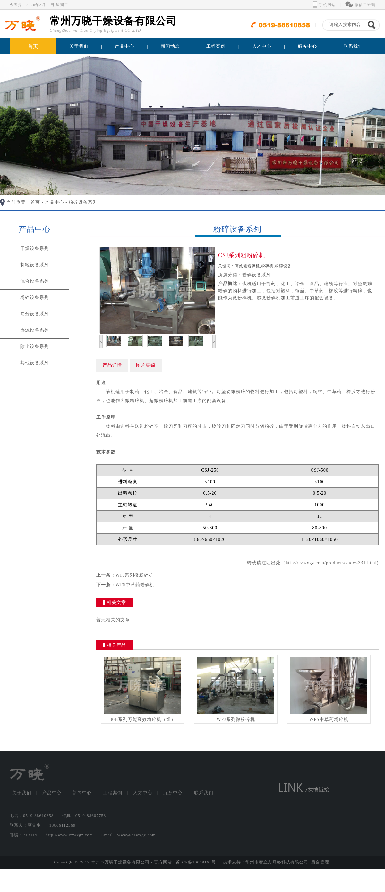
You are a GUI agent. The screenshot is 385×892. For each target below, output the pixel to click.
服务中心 (173, 792)
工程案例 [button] (216, 46)
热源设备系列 (34, 330)
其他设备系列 (34, 362)
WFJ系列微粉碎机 (135, 575)
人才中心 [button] (261, 46)
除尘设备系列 (34, 346)
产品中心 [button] (124, 46)
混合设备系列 (34, 281)
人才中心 (142, 792)
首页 (33, 46)
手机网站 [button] (324, 5)
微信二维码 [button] (360, 5)
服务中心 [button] (307, 46)
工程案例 (112, 792)
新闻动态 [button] (170, 46)
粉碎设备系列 (83, 202)
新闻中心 (82, 792)
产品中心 (54, 202)
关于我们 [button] (79, 46)
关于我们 (21, 792)
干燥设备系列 (34, 248)
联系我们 (353, 46)
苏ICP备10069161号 (196, 862)
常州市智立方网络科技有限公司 (276, 862)
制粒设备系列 (34, 264)
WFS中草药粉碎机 (135, 584)
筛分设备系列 (34, 313)
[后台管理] (320, 862)
